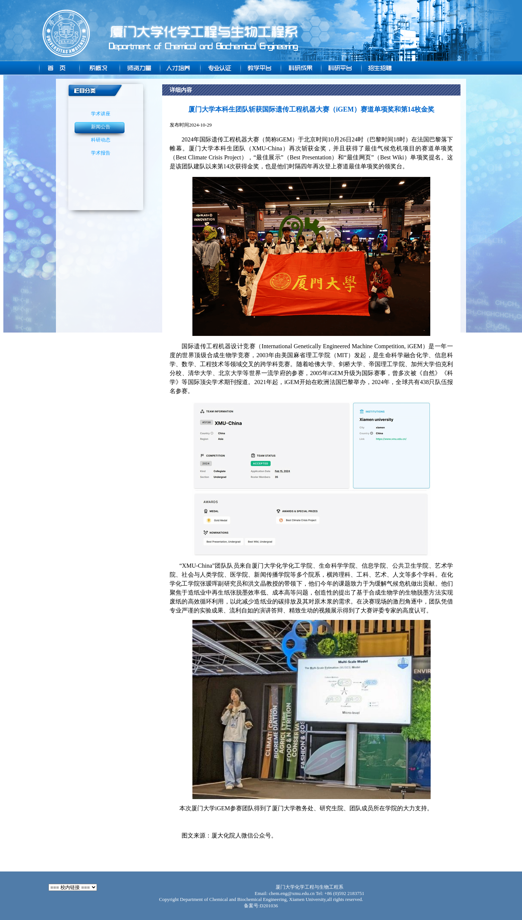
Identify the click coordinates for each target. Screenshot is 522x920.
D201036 (269, 905)
